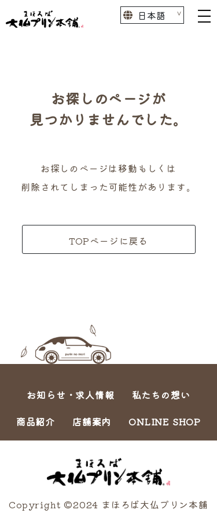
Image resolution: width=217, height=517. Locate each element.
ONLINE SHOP (164, 421)
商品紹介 (35, 421)
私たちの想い (161, 395)
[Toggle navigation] (204, 15)
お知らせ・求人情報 (70, 395)
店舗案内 (91, 421)
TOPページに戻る (108, 240)
